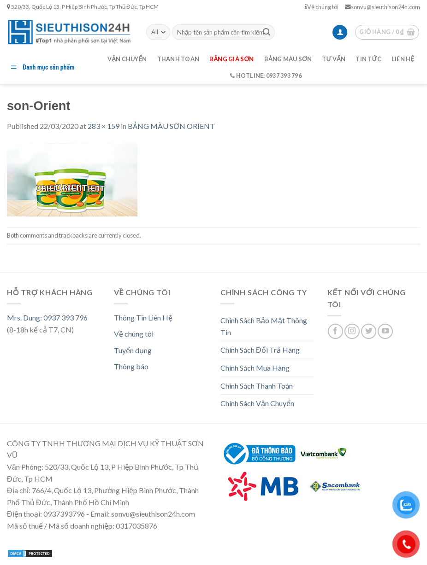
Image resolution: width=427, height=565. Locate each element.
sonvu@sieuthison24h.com (382, 7)
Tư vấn (333, 59)
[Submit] (266, 32)
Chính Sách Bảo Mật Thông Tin (263, 326)
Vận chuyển (127, 59)
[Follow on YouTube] (385, 331)
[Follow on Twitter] (368, 331)
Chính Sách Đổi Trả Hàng (260, 349)
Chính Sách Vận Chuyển (257, 403)
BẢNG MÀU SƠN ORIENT (171, 126)
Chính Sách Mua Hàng (255, 367)
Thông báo (131, 366)
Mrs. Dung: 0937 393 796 (47, 317)
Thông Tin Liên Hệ (143, 317)
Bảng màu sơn (288, 59)
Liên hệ (402, 59)
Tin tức (368, 59)
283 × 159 (103, 126)
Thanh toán (178, 59)
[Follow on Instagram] (352, 331)
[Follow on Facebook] (335, 331)
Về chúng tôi (321, 7)
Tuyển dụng (133, 350)
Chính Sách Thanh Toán (256, 385)
